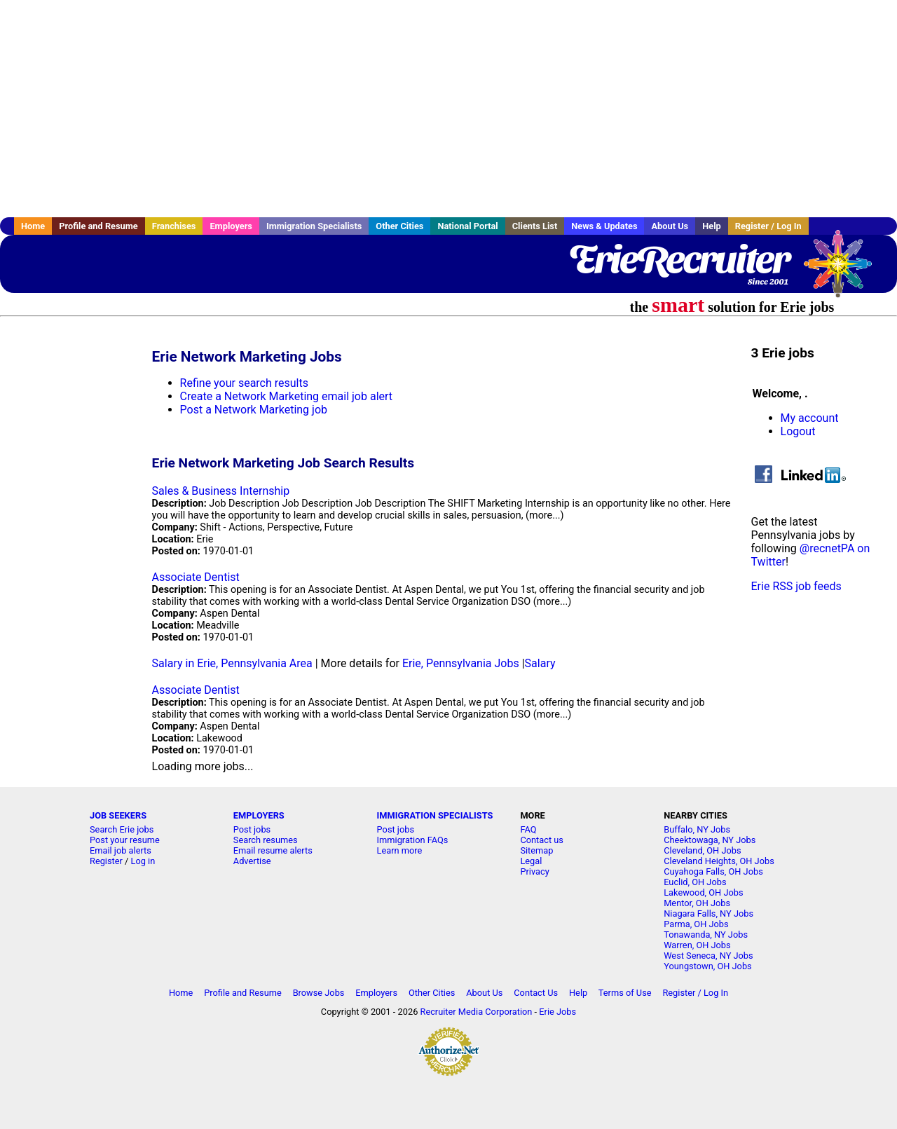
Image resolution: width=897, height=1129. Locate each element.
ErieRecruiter (678, 259)
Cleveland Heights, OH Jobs (719, 861)
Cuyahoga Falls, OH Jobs (713, 871)
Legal (531, 861)
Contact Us (536, 992)
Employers (231, 226)
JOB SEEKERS (118, 815)
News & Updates (604, 226)
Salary (540, 663)
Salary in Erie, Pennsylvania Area (232, 663)
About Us (669, 226)
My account (810, 418)
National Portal (467, 226)
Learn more (400, 850)
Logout (798, 431)
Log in (143, 861)
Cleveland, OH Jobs (702, 850)
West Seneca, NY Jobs (708, 955)
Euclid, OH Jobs (695, 882)
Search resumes (265, 840)
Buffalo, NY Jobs (697, 829)
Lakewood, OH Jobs (703, 892)
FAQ (528, 829)
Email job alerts (120, 850)
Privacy (534, 871)
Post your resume (125, 840)
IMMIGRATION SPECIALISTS (435, 815)
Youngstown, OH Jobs (707, 966)
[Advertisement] (448, 109)
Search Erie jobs (121, 829)
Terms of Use (625, 992)
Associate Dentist (196, 577)
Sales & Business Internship (221, 491)
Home (33, 226)
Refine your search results (244, 383)
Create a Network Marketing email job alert (286, 396)
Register (106, 861)
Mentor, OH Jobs (697, 903)
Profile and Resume (98, 226)
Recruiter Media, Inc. (844, 270)
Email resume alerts (273, 850)
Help (711, 226)
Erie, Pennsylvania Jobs (460, 663)
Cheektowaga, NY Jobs (709, 840)
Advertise (252, 861)
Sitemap (536, 850)
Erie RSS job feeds (796, 586)
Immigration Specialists (314, 226)
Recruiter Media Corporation (476, 1011)
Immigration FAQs (412, 840)
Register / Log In (768, 226)
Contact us (541, 840)
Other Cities (399, 226)
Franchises (174, 226)
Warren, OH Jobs (697, 945)
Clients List (535, 226)
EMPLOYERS (259, 815)
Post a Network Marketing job (253, 409)
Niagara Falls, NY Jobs (708, 913)
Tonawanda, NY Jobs (706, 934)
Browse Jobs (319, 992)
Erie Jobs (557, 1011)
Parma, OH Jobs (696, 924)
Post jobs (252, 829)
